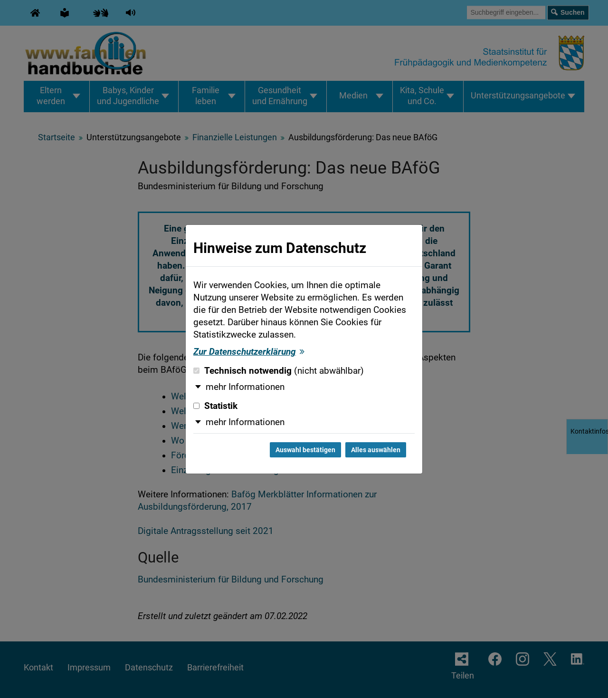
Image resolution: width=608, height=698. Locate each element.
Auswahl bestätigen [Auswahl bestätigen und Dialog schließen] (305, 450)
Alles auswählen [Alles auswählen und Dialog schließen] (375, 450)
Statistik (215, 406)
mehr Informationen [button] (245, 387)
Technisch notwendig (278, 371)
